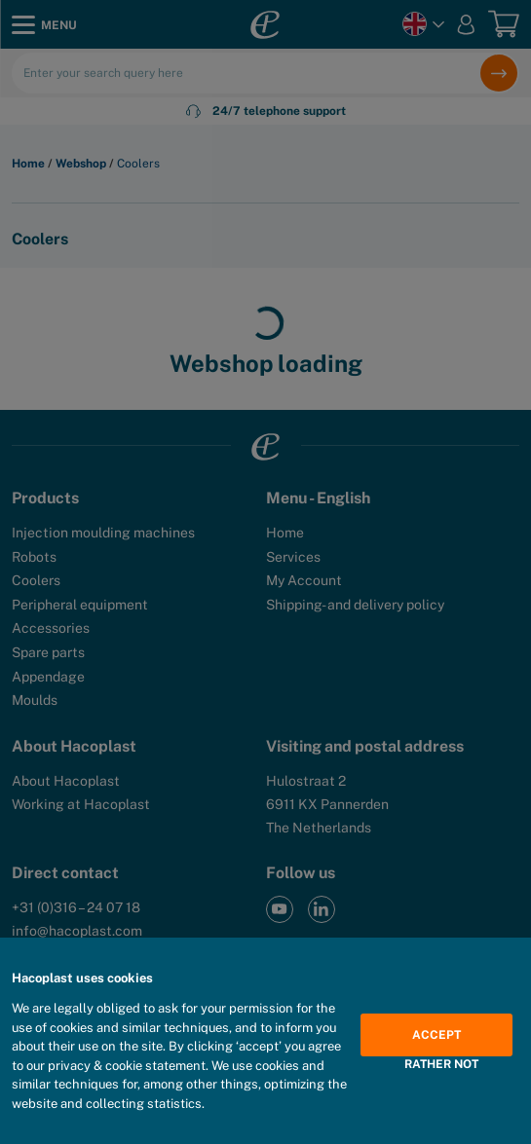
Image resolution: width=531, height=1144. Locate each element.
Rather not (441, 1064)
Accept (436, 1035)
